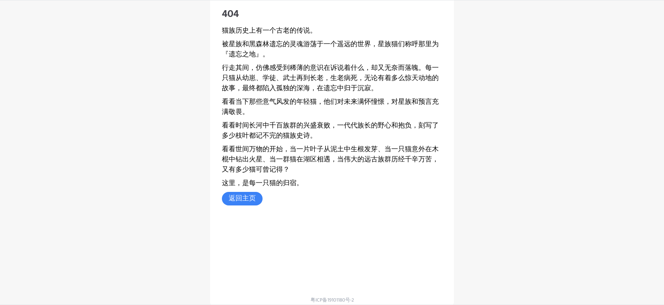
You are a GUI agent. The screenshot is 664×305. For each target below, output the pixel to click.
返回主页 (242, 198)
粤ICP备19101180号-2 (332, 300)
